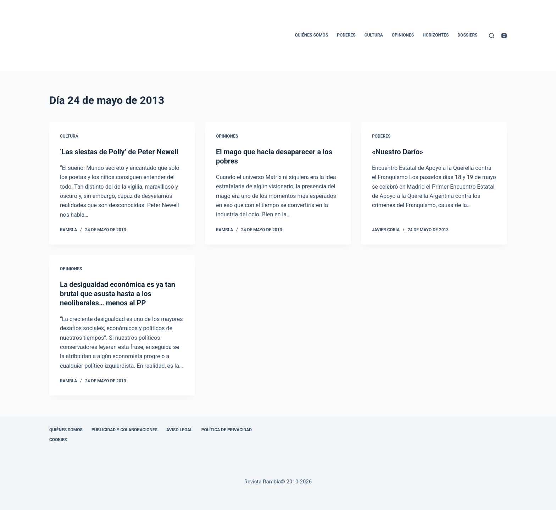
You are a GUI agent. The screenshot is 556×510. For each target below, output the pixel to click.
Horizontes (436, 35)
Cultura (374, 35)
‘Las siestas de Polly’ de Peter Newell (119, 152)
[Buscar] (491, 35)
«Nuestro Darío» (397, 152)
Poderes (346, 35)
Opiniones (403, 35)
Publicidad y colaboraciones (124, 429)
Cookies (58, 439)
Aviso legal (179, 429)
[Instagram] (504, 35)
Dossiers (467, 35)
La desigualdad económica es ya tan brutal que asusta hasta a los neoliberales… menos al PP (117, 293)
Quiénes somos (311, 35)
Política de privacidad (226, 429)
